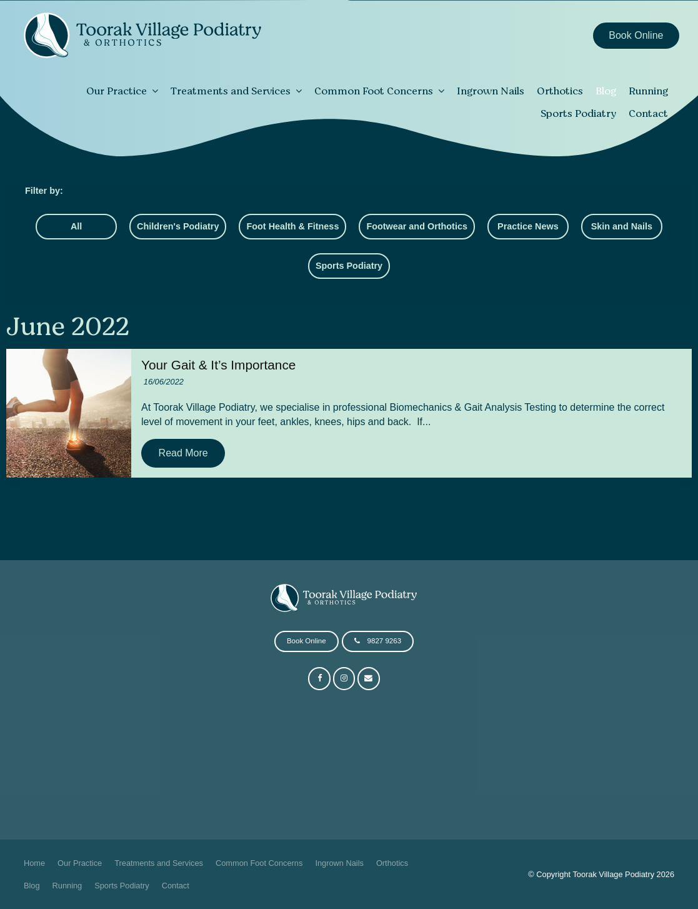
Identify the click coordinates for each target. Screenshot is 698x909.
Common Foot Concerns (373, 90)
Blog (606, 90)
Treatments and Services (231, 90)
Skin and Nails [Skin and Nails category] (621, 226)
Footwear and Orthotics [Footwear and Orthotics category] (416, 226)
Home (34, 863)
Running (648, 90)
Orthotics (560, 90)
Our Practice (116, 90)
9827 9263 (384, 641)
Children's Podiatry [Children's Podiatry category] (178, 226)
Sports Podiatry (578, 113)
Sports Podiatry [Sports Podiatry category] (349, 266)
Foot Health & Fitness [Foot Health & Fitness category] (292, 226)
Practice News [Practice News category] (528, 226)
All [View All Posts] (76, 226)
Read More (183, 453)
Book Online (636, 35)
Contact (648, 113)
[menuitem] (34, 863)
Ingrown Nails (490, 90)
